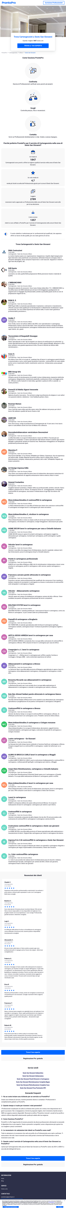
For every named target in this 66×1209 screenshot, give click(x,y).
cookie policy (51, 1202)
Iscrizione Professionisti (54, 3)
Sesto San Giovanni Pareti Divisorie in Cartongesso (33, 1079)
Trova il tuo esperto (33, 1052)
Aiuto (2, 1178)
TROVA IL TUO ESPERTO (33, 46)
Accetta (59, 1206)
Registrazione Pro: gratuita (33, 1058)
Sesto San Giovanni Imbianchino (33, 1073)
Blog (2, 1181)
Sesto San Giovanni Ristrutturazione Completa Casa (33, 1085)
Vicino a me (4, 1189)
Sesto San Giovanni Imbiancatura (33, 1076)
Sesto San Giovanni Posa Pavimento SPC (33, 1088)
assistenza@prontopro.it (7, 1197)
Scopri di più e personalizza (11, 1206)
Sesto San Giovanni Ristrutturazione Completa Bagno (33, 1082)
